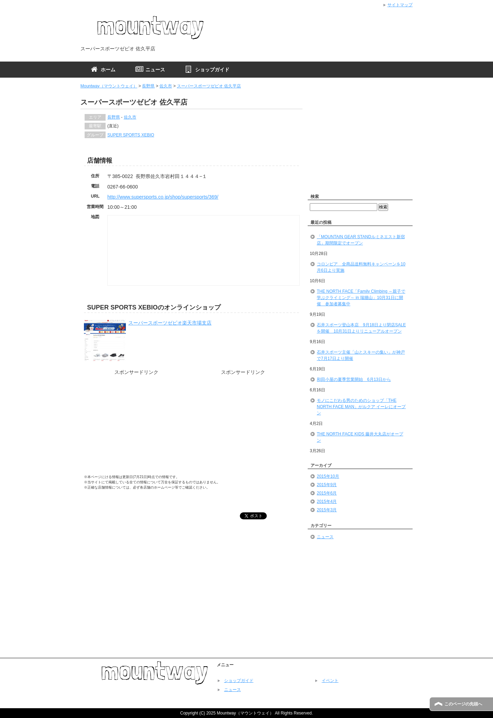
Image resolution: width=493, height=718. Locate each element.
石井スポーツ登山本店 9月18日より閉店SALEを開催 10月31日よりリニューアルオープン (361, 328)
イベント (330, 680)
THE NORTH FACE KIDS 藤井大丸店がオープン (360, 437)
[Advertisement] (136, 427)
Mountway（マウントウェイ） (108, 86)
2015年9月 (327, 484)
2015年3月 (327, 509)
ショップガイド (238, 680)
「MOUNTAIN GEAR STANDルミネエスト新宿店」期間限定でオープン (361, 240)
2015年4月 (327, 501)
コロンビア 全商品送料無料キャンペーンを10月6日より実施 (361, 267)
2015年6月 (327, 493)
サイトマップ (400, 4)
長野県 (148, 86)
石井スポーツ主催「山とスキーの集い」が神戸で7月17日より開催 (361, 355)
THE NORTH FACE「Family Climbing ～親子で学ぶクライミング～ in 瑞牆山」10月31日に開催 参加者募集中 (361, 297)
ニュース (325, 536)
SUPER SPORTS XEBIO (130, 135)
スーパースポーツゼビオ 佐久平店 (209, 86)
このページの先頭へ (463, 704)
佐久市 (165, 86)
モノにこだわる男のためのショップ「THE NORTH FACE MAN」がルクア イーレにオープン (361, 406)
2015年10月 (328, 476)
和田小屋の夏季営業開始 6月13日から (354, 379)
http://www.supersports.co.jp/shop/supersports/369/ (163, 197)
